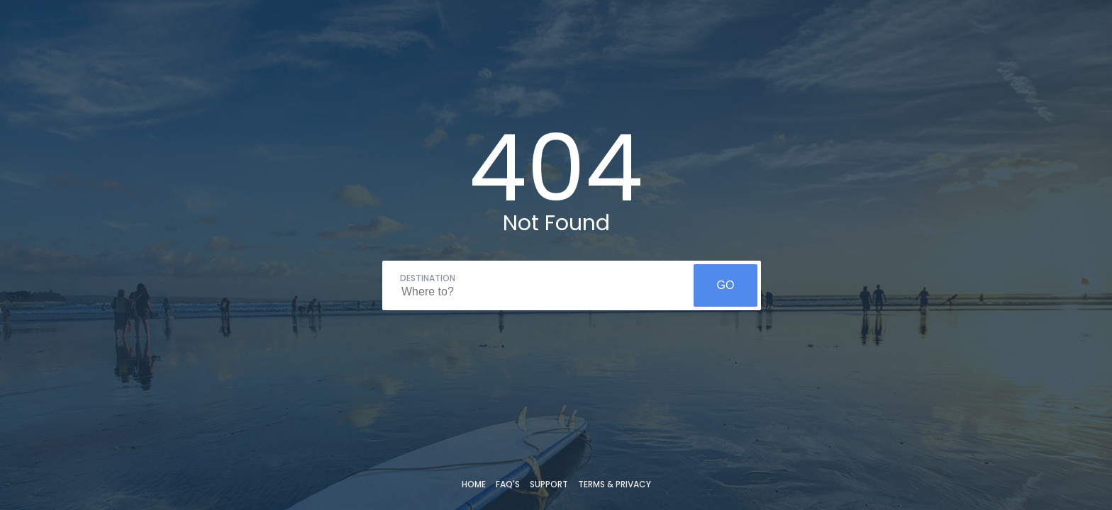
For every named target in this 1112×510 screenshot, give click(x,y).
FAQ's (508, 484)
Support (549, 484)
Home (474, 484)
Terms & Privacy (614, 484)
